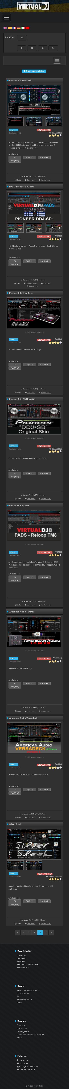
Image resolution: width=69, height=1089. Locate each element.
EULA (19, 1037)
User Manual (23, 993)
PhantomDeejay (55, 876)
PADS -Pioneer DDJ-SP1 (21, 187)
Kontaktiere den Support (28, 990)
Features (21, 961)
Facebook (22, 1060)
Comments (31, 180)
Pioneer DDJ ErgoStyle (21, 293)
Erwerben (21, 958)
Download (22, 955)
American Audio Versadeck (23, 718)
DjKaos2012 (57, 132)
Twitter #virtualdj (26, 1069)
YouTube (22, 1063)
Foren (19, 1002)
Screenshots (23, 967)
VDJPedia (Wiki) (24, 999)
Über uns (21, 1025)
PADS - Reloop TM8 (19, 505)
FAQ (19, 996)
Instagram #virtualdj (27, 1066)
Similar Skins (31, 283)
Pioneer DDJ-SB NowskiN (22, 399)
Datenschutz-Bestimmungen (30, 1034)
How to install (46, 180)
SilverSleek (15, 824)
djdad (59, 236)
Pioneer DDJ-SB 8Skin (20, 80)
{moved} (58, 658)
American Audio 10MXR (21, 612)
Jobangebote (23, 1031)
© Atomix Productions (34, 1086)
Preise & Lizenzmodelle (27, 964)
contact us (22, 1028)
